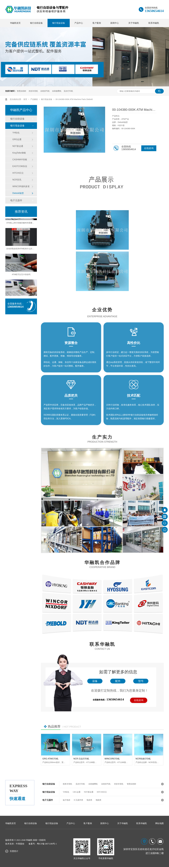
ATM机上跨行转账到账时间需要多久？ (22, 224)
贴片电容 (66, 800)
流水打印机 (68, 91)
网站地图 (159, 823)
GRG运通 (16, 139)
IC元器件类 (78, 800)
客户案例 (96, 23)
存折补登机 (33, 91)
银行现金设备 (58, 23)
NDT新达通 (17, 146)
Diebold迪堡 (18, 193)
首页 (25, 99)
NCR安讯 (16, 180)
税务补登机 (67, 784)
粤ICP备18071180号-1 (47, 844)
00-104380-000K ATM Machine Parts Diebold (74, 99)
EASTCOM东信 (19, 166)
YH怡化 (16, 133)
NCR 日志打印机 (81, 759)
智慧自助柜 (21, 91)
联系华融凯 (153, 23)
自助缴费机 (56, 91)
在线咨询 (149, 148)
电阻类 (98, 800)
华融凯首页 (15, 23)
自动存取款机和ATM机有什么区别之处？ (23, 249)
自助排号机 (45, 91)
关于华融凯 (133, 23)
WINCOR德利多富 (21, 186)
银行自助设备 (36, 23)
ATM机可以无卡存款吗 (21, 275)
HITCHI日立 (18, 173)
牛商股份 (20, 844)
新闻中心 (114, 23)
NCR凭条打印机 (143, 759)
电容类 (89, 800)
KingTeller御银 (19, 153)
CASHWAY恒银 (19, 159)
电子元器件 (16, 200)
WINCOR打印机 (112, 759)
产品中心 (78, 23)
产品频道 (34, 99)
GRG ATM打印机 (50, 759)
